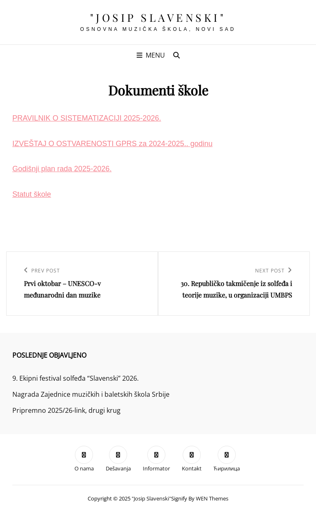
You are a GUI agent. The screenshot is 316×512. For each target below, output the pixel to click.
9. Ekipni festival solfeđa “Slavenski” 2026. (75, 378)
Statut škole (31, 194)
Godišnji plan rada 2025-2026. (62, 169)
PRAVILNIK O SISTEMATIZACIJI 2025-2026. (86, 118)
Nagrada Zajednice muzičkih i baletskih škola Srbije (91, 394)
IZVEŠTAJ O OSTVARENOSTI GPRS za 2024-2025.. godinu (112, 144)
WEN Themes (212, 498)
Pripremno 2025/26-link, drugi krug (66, 410)
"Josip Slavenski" (158, 17)
